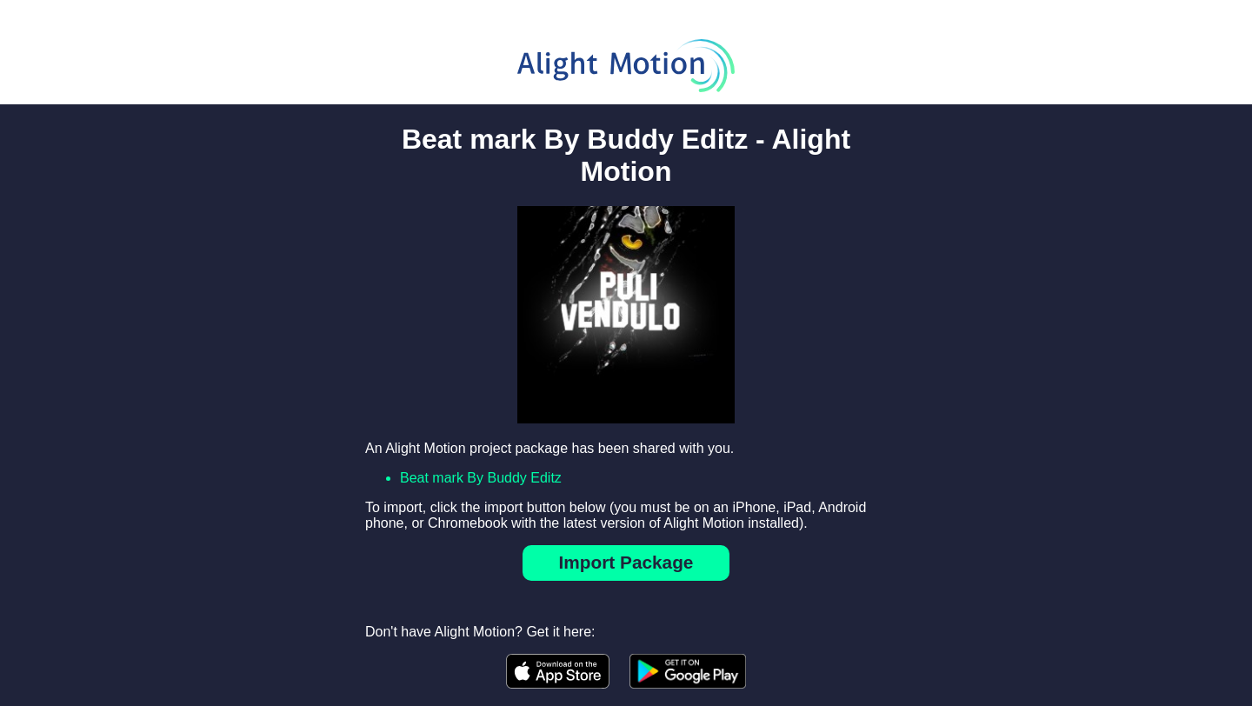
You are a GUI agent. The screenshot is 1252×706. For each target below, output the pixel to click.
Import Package (626, 562)
